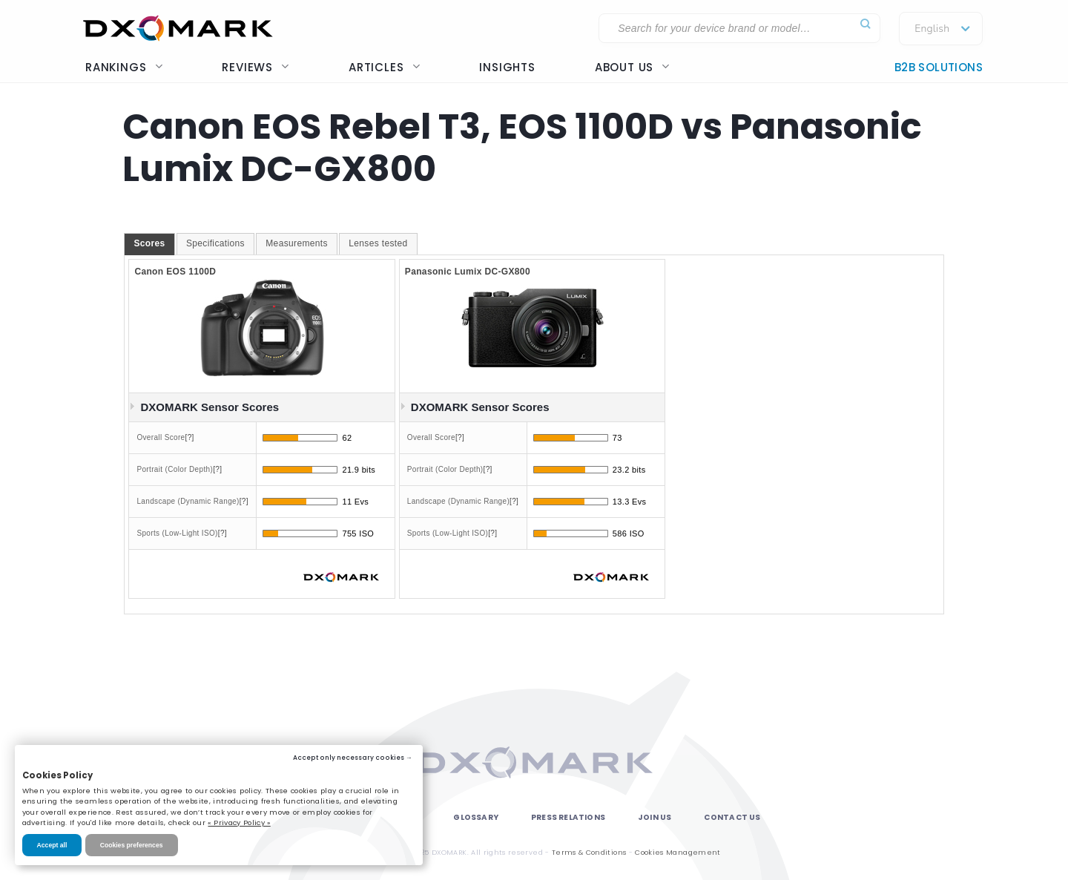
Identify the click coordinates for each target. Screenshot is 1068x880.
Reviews (255, 67)
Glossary (475, 817)
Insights (507, 67)
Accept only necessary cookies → (352, 757)
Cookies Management (677, 852)
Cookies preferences (131, 845)
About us (632, 67)
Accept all (52, 845)
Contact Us (732, 817)
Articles (384, 67)
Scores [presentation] (149, 243)
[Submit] (865, 24)
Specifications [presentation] (215, 243)
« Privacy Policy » (239, 822)
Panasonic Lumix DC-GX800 (467, 271)
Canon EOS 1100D (175, 271)
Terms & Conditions (589, 852)
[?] (189, 437)
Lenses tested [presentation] (378, 243)
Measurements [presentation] (297, 243)
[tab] (149, 244)
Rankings (123, 67)
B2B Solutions (938, 67)
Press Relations (568, 817)
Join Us (654, 817)
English (931, 29)
